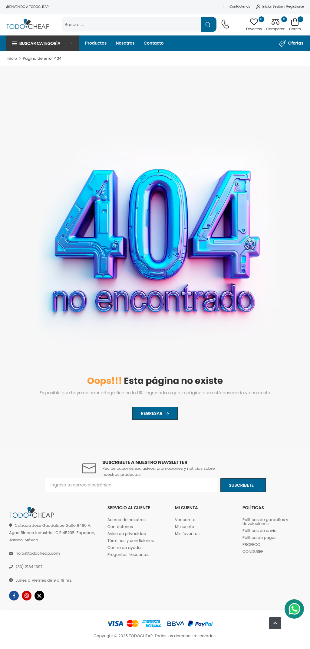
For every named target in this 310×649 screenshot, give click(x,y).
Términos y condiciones (130, 540)
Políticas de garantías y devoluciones (265, 521)
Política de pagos (259, 537)
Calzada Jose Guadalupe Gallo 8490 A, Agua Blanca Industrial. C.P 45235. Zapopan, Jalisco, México (52, 533)
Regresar (151, 413)
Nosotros (125, 43)
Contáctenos (239, 6)
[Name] (208, 24)
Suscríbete (242, 485)
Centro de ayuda (124, 547)
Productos (96, 43)
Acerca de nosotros (126, 520)
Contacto (154, 43)
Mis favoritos (187, 533)
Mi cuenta (184, 527)
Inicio (12, 58)
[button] (42, 43)
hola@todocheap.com (37, 553)
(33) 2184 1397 (28, 567)
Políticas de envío (259, 530)
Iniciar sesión (269, 6)
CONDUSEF (252, 551)
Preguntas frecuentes (128, 554)
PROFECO (251, 544)
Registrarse (295, 6)
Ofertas (291, 43)
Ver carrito (185, 520)
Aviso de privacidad (127, 533)
